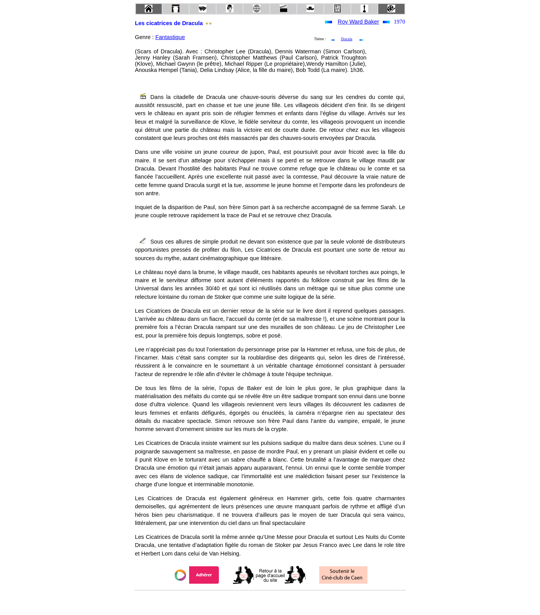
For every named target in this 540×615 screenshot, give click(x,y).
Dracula (346, 39)
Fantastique (170, 37)
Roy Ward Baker (358, 22)
